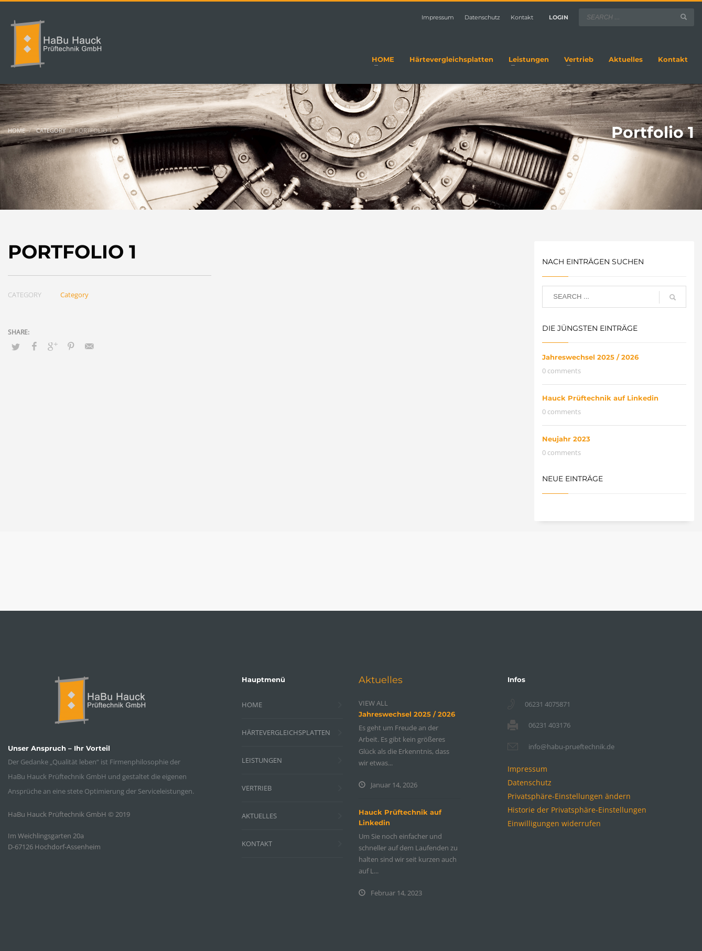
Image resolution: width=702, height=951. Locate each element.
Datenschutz (482, 17)
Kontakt (522, 17)
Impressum (438, 17)
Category (74, 294)
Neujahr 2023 (566, 439)
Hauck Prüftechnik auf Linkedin (600, 398)
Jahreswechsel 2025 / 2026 (590, 357)
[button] (569, 796)
